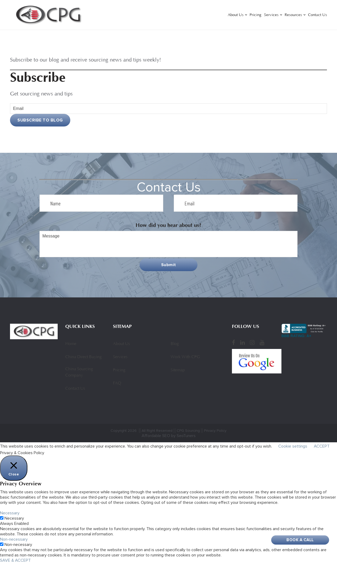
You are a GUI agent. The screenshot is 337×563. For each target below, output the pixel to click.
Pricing (255, 15)
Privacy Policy (215, 430)
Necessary (14, 518)
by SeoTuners (183, 435)
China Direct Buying (83, 357)
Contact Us (317, 15)
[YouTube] (262, 342)
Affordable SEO (156, 435)
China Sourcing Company (79, 372)
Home (70, 344)
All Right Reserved (157, 430)
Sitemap (178, 370)
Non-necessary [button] (14, 539)
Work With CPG (185, 357)
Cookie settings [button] (292, 446)
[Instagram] (252, 342)
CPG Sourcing (188, 430)
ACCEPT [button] (322, 446)
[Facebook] (233, 342)
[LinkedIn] (242, 342)
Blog (175, 344)
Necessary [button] (9, 513)
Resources (293, 15)
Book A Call (300, 539)
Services (271, 15)
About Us (236, 15)
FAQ (117, 383)
